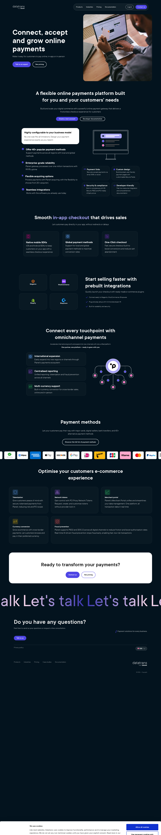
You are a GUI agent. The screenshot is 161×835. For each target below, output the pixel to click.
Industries (89, 7)
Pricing (98, 7)
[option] (141, 648)
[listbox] (141, 648)
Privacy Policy (35, 823)
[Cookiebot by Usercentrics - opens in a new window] (14, 830)
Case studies (47, 662)
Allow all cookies (142, 815)
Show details (35, 830)
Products (79, 7)
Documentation (110, 7)
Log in (129, 7)
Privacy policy (18, 647)
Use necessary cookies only (142, 822)
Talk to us (20, 638)
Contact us (141, 7)
